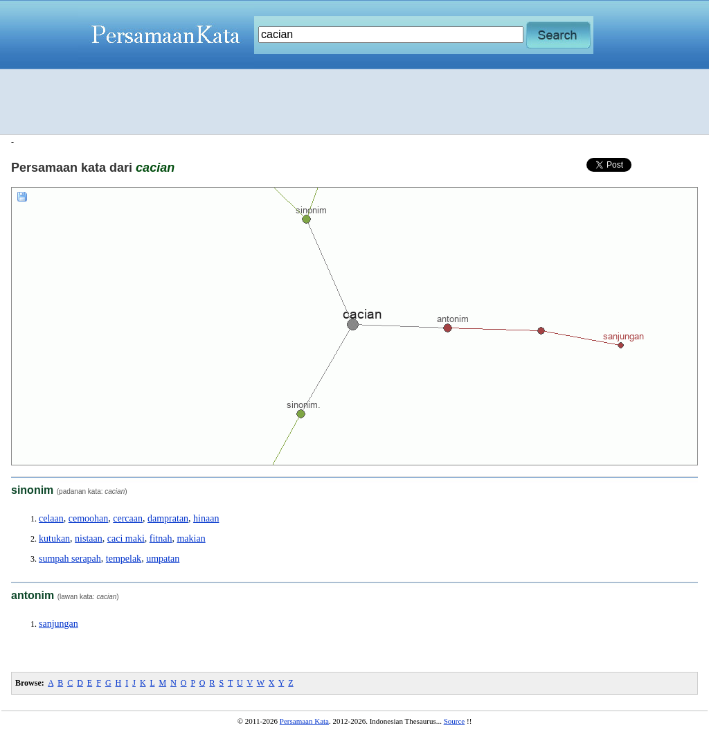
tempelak (123, 558)
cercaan (128, 518)
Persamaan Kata (304, 721)
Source (454, 721)
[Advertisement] (354, 102)
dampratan (167, 518)
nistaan (88, 538)
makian (191, 538)
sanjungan (58, 623)
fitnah (161, 538)
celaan (51, 518)
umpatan (162, 558)
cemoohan (89, 518)
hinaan (206, 518)
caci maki (126, 538)
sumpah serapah (70, 558)
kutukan (54, 538)
